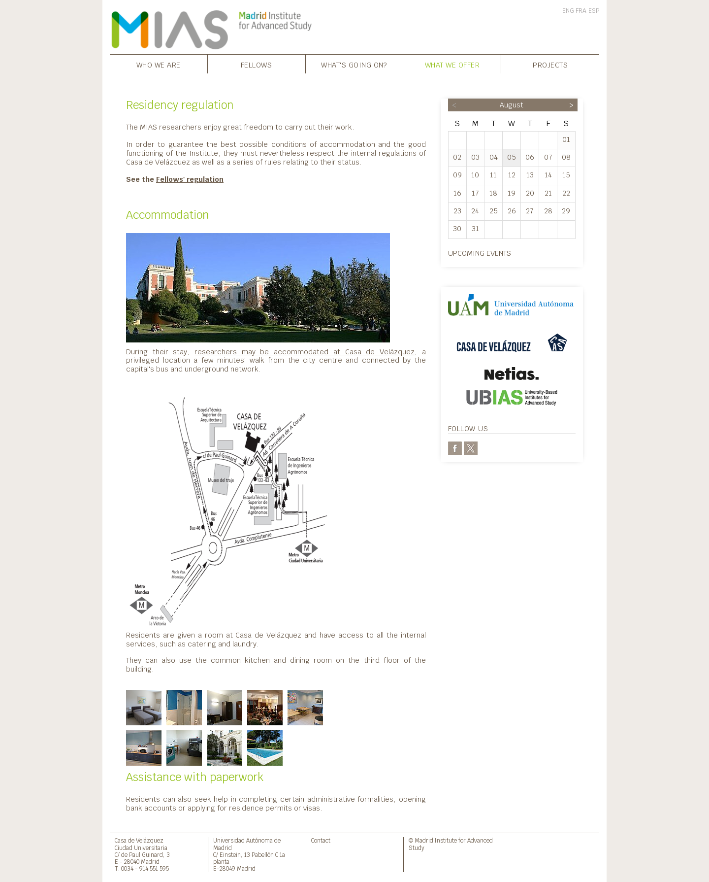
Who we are (158, 64)
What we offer (452, 64)
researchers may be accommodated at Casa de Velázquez (304, 351)
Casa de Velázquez (139, 840)
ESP (593, 11)
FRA (581, 11)
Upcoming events (479, 253)
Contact (320, 840)
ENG (568, 11)
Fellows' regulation (190, 179)
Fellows (256, 64)
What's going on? (354, 64)
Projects (550, 64)
